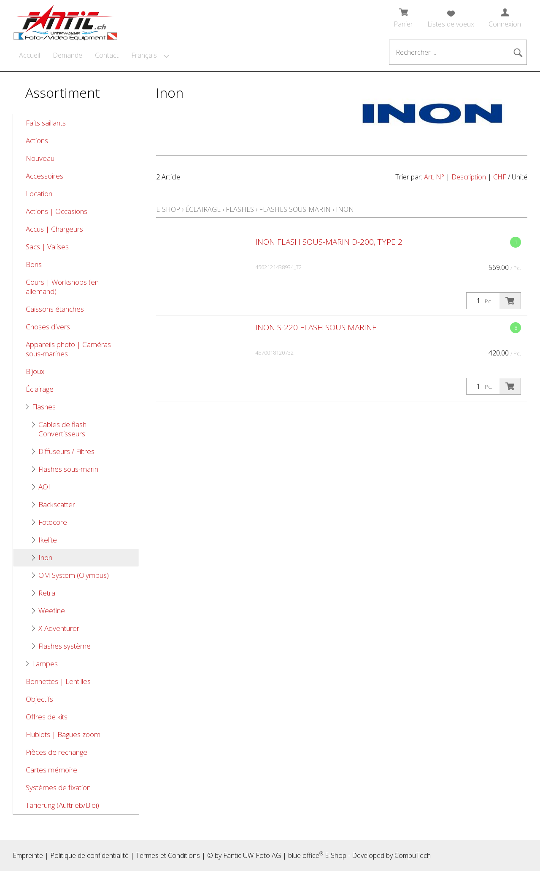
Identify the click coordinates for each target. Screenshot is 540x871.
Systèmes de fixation (58, 787)
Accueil (29, 55)
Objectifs (39, 699)
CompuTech (412, 855)
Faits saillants (46, 123)
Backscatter (56, 504)
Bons (34, 264)
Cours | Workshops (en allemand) (62, 286)
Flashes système (64, 646)
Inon (45, 557)
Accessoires (44, 176)
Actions (37, 140)
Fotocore (52, 522)
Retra (46, 593)
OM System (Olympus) (73, 575)
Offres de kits (47, 716)
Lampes (45, 663)
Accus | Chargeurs (54, 229)
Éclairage (40, 389)
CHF (499, 177)
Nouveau (40, 158)
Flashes (44, 406)
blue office (305, 855)
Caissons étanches (55, 309)
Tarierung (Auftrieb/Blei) (62, 805)
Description (468, 177)
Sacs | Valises (47, 246)
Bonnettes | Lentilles (58, 681)
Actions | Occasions (56, 211)
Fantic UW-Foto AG (252, 855)
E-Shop (168, 209)
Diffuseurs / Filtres (66, 451)
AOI (44, 487)
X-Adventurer (58, 628)
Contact (107, 55)
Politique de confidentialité (89, 855)
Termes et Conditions (168, 855)
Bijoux (35, 371)
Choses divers (48, 326)
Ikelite (47, 540)
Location (39, 193)
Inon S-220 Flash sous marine (316, 327)
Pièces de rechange (56, 752)
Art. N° (434, 177)
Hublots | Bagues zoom (63, 734)
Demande (67, 55)
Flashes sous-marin (68, 469)
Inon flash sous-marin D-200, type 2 (328, 241)
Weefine (51, 610)
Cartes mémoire (51, 770)
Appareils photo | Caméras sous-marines (68, 348)
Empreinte (28, 855)
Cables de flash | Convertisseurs (65, 428)
